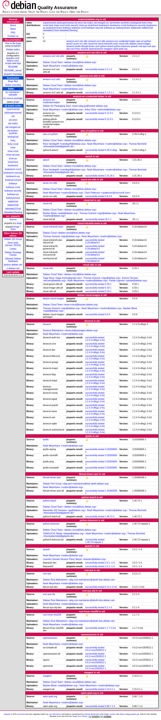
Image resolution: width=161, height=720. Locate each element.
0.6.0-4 (108, 196)
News (13, 29)
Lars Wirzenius (55, 714)
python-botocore (122, 46)
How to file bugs (13, 43)
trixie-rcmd (13, 151)
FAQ (13, 32)
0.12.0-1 (109, 113)
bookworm (13, 165)
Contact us (13, 36)
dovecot (70, 46)
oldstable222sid (13, 209)
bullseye (13, 183)
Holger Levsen (110, 714)
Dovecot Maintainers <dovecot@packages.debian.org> (70, 330)
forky (12, 140)
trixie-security (13, 155)
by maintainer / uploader (13, 93)
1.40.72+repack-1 (94, 542)
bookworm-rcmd (13, 169)
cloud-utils (124, 43)
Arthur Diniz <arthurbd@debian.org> (103, 109)
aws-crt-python (143, 41)
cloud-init (92, 43)
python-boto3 (106, 46)
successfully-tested (94, 69)
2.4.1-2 (108, 69)
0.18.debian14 (92, 242)
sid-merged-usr (13, 127)
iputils (78, 46)
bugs (19, 223)
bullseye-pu (13, 194)
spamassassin (96, 49)
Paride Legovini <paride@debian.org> (128, 280)
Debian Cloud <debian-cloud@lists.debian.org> (66, 233)
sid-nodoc (13, 123)
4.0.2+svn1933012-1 (95, 650)
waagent (108, 49)
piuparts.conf (12, 58)
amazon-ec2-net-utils (77, 41)
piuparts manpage (13, 74)
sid (16, 89)
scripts (8, 63)
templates (16, 46)
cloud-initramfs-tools (108, 43)
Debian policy (13, 49)
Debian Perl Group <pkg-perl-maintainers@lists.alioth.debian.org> (76, 483)
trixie (13, 147)
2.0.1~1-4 (110, 562)
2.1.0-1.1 (109, 92)
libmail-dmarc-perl (90, 46)
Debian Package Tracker (13, 253)
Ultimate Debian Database (13, 259)
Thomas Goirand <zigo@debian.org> (98, 213)
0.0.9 (107, 314)
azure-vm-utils (80, 43)
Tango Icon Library (79, 716)
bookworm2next (13, 180)
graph (16, 102)
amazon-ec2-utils (96, 41)
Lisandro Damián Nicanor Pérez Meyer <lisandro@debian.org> (74, 559)
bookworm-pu (13, 176)
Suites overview (13, 85)
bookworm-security (13, 173)
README (13, 67)
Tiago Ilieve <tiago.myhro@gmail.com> (62, 278)
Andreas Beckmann (92, 714)
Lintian (13, 249)
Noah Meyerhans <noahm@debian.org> (63, 66)
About (13, 25)
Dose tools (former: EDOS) (13, 244)
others (122, 714)
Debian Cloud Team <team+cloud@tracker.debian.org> (70, 304)
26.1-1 (108, 219)
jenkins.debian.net (13, 264)
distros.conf (13, 60)
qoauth (134, 46)
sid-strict (13, 120)
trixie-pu (13, 158)
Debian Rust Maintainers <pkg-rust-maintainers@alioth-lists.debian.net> (79, 579)
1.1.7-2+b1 (110, 628)
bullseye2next (13, 198)
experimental (13, 109)
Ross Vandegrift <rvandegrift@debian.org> (64, 144)
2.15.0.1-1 (110, 689)
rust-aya (142, 46)
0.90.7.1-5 (110, 706)
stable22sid (13, 205)
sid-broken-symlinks (13, 131)
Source (13, 219)
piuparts (7, 714)
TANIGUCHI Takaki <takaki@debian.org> (63, 533)
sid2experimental (13, 112)
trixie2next (13, 162)
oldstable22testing (13, 212)
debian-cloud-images (140, 43)
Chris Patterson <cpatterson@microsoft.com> (108, 193)
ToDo (13, 229)
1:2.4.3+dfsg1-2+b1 (95, 340)
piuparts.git (134, 714)
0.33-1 (108, 284)
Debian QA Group (13, 239)
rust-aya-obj (49, 594)
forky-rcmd (13, 144)
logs (19, 63)
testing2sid (13, 137)
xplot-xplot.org (120, 49)
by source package (13, 98)
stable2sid (13, 201)
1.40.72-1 (110, 516)
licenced (21, 714)
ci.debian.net (13, 268)
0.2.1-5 (108, 607)
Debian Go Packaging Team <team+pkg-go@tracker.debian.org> (75, 106)
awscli (69, 43)
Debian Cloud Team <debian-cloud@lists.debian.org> (70, 62)
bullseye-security (13, 191)
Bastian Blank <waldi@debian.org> (60, 213)
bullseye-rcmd (13, 187)
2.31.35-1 (110, 176)
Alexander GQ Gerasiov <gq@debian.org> (64, 510)
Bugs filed (13, 81)
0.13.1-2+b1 (111, 587)
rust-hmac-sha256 (79, 49)
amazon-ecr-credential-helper (121, 41)
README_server (13, 70)
